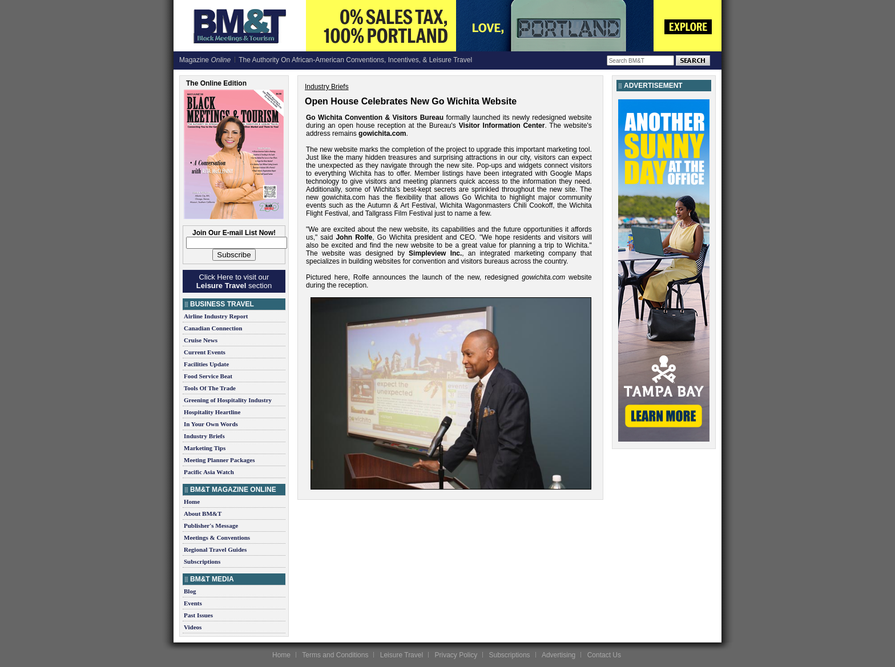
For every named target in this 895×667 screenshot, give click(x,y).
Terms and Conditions (335, 655)
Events (193, 603)
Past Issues (198, 615)
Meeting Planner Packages (219, 459)
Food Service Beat (208, 376)
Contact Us (604, 655)
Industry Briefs (204, 435)
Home (192, 501)
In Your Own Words (211, 424)
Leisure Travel (401, 655)
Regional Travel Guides (215, 549)
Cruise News (200, 340)
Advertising (558, 655)
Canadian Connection (213, 328)
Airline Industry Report (216, 316)
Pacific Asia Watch (209, 471)
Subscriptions (202, 561)
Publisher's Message (211, 525)
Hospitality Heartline (212, 412)
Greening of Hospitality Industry (228, 400)
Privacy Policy (455, 655)
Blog (190, 591)
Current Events (204, 352)
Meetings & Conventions (217, 537)
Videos (192, 627)
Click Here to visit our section (234, 281)
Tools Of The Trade (210, 388)
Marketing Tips (204, 447)
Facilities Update (206, 364)
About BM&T (202, 513)
